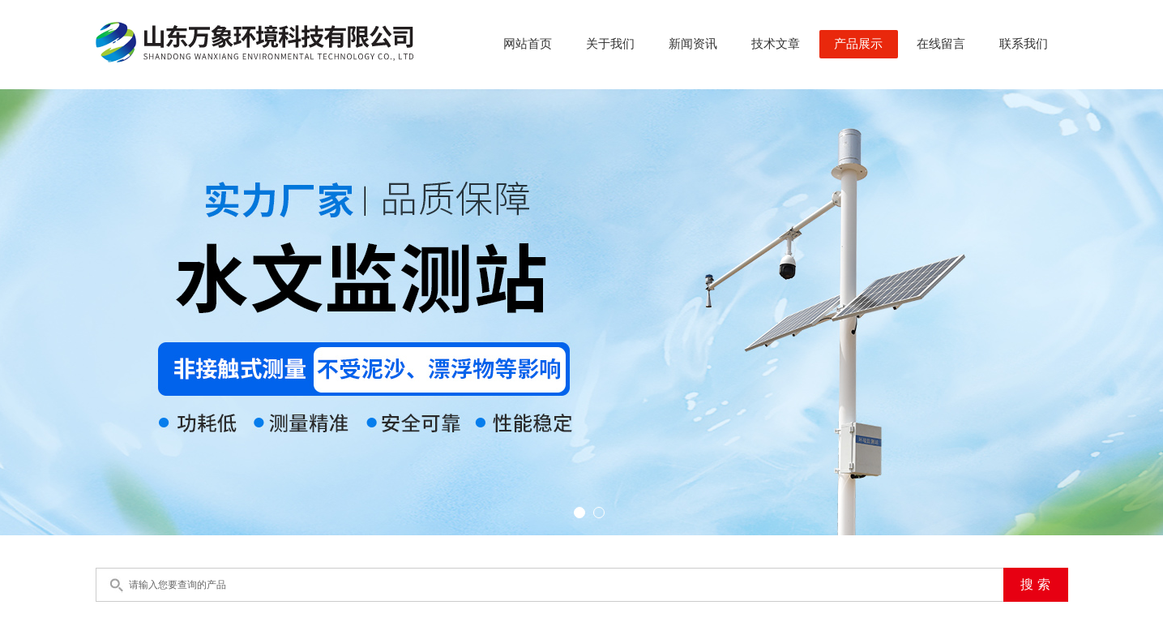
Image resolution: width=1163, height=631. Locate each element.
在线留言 (941, 43)
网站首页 (527, 43)
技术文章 (775, 43)
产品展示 (858, 43)
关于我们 (610, 43)
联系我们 (1023, 43)
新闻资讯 (693, 43)
